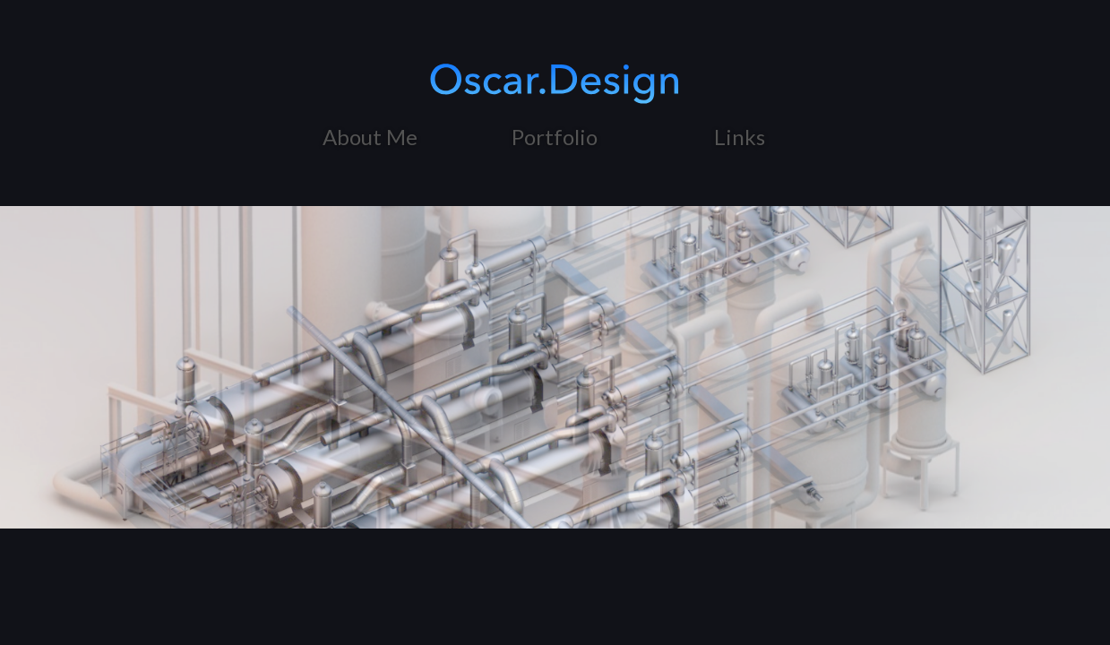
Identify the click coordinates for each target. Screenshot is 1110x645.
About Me (370, 137)
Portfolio (555, 137)
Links (739, 137)
